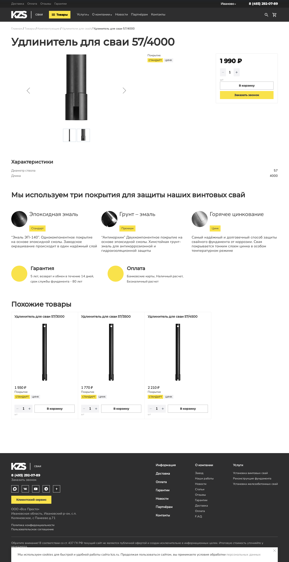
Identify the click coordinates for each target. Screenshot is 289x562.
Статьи (199, 489)
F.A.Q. (198, 516)
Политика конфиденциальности (32, 525)
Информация (166, 465)
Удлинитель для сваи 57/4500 (172, 316)
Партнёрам (139, 14)
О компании (101, 14)
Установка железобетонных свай (255, 484)
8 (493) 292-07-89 (263, 4)
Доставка (17, 4)
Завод (199, 473)
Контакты (158, 14)
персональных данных (243, 554)
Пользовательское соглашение (32, 529)
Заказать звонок (246, 95)
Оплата (32, 4)
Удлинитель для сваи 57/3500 (106, 316)
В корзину (55, 408)
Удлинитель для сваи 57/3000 (39, 316)
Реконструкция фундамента (252, 478)
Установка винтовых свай (250, 473)
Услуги (82, 14)
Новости (121, 14)
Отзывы (45, 4)
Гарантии (60, 4)
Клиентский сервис (31, 500)
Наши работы (204, 478)
